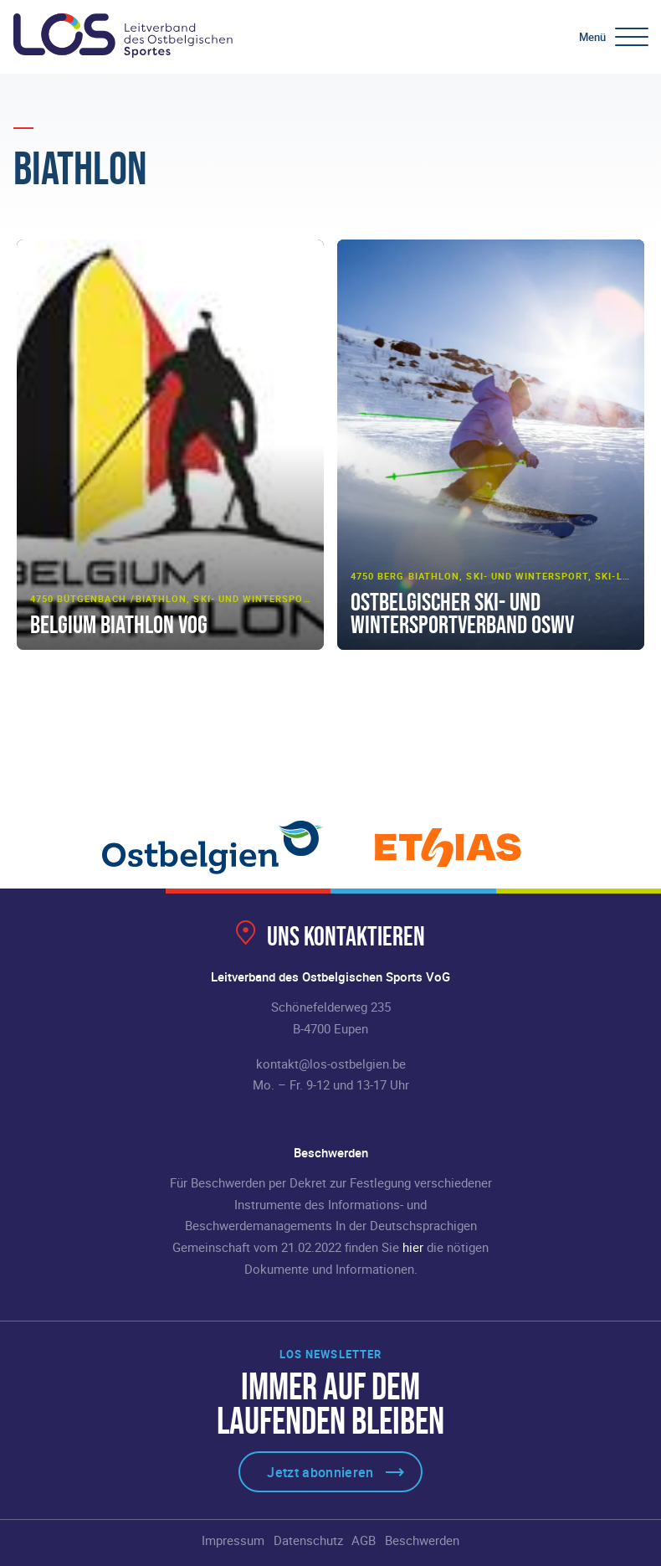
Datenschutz (308, 1540)
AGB (363, 1540)
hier (412, 1247)
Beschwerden (422, 1540)
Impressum (233, 1540)
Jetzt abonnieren (320, 1472)
